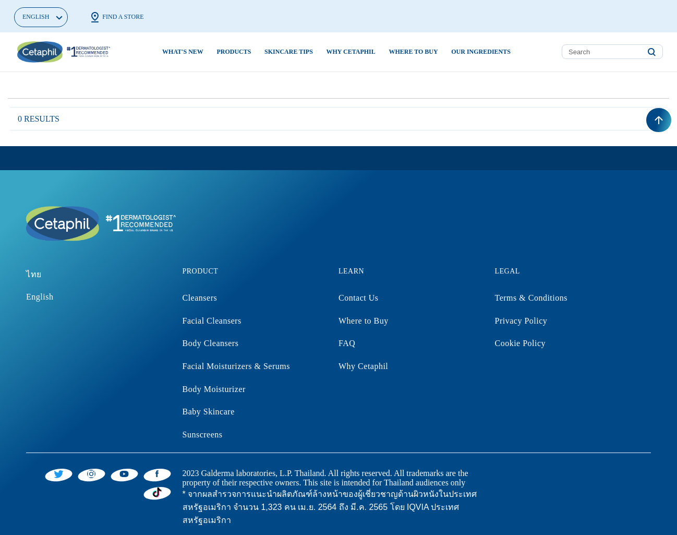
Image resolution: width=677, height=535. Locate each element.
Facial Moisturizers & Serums (236, 366)
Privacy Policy (521, 320)
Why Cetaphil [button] (350, 51)
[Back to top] (659, 120)
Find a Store (116, 17)
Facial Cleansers (212, 320)
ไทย (34, 274)
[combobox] (612, 51)
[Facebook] (157, 473)
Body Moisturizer (214, 389)
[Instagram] (91, 473)
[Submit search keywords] (651, 52)
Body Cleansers (211, 343)
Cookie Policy (520, 343)
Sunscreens (203, 434)
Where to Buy (363, 320)
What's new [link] (182, 51)
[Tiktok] (157, 492)
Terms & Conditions (531, 297)
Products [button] (233, 51)
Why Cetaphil (363, 366)
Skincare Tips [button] (288, 51)
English (39, 296)
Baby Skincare (209, 411)
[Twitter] (58, 473)
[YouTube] (124, 473)
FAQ (346, 343)
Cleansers (200, 297)
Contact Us (358, 297)
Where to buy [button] (413, 51)
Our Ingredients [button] (481, 51)
